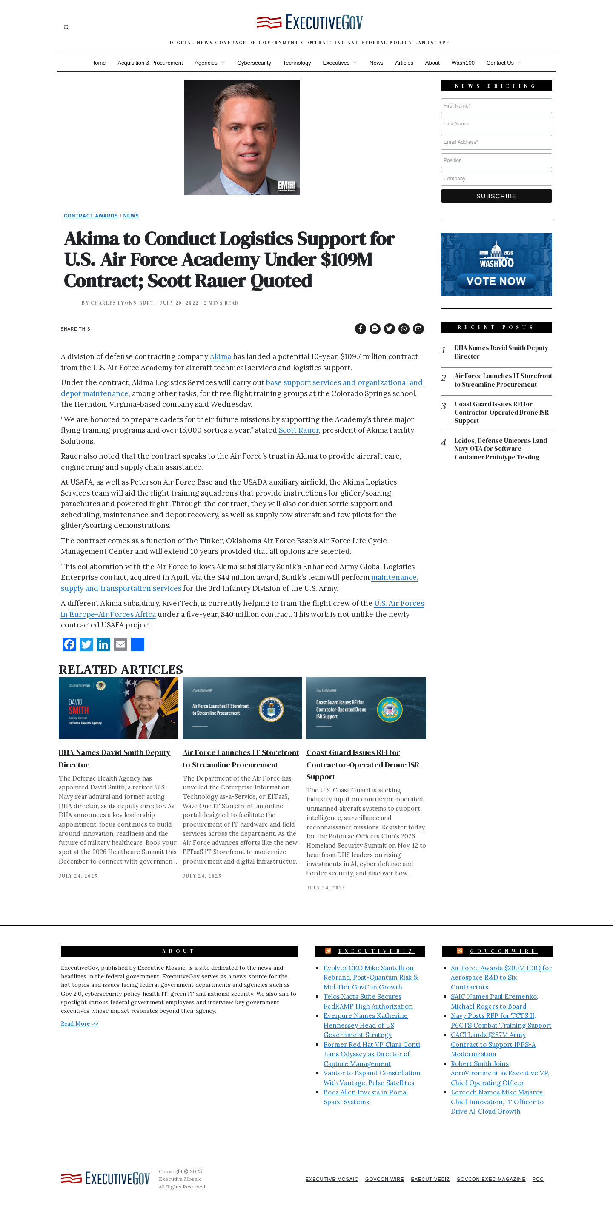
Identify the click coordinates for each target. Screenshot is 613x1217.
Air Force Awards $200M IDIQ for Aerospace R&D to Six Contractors (501, 977)
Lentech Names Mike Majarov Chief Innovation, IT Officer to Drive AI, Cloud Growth (497, 1101)
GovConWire (504, 951)
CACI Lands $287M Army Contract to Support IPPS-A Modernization (493, 1044)
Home (98, 63)
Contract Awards (91, 215)
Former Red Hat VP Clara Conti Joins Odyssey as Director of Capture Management (372, 1054)
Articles (404, 63)
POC (538, 1179)
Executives (336, 63)
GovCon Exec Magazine (490, 1179)
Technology (297, 63)
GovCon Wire (384, 1179)
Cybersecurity (254, 63)
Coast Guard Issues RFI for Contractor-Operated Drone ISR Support (362, 764)
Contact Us (500, 63)
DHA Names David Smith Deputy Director (501, 352)
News (377, 63)
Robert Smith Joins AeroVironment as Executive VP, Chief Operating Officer (500, 1073)
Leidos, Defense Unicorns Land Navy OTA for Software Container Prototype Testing (501, 449)
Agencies (206, 63)
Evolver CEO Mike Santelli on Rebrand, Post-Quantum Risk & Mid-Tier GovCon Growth (371, 977)
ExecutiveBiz (376, 951)
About (432, 63)
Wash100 (463, 63)
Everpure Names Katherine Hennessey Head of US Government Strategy (366, 1025)
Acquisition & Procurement (150, 63)
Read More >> (79, 1023)
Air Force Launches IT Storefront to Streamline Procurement (503, 380)
